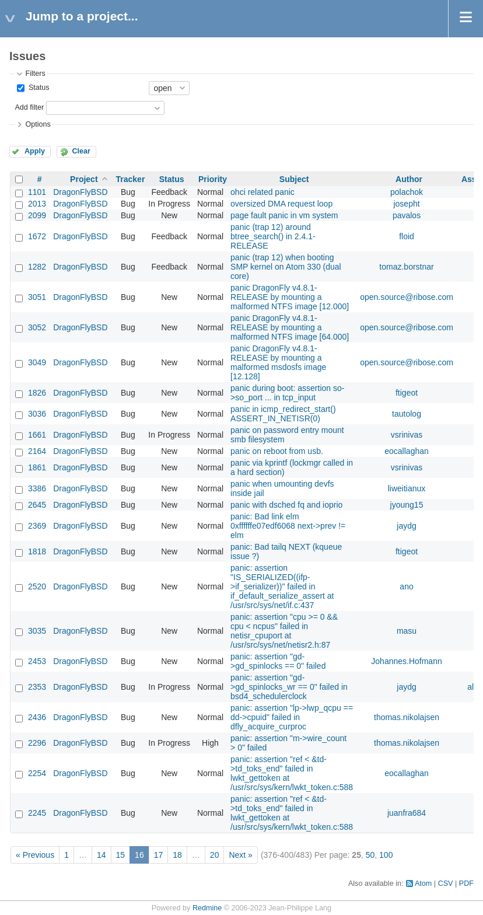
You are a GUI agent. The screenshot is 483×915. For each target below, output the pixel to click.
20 (214, 855)
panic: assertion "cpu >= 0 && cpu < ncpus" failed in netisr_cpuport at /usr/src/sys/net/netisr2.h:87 (284, 630)
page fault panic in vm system (284, 215)
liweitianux (407, 488)
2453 (37, 661)
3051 (37, 297)
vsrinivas (406, 434)
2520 (37, 586)
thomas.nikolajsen (406, 717)
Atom (423, 883)
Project (83, 179)
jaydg (406, 525)
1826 (37, 392)
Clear (81, 151)
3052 (37, 327)
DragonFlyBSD (80, 192)
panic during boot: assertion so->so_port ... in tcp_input (287, 392)
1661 (37, 434)
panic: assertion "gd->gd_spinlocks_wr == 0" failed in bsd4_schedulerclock (289, 687)
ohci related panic (262, 192)
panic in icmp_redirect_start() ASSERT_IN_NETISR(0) (283, 413)
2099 (37, 215)
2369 (37, 525)
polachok (406, 192)
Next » (240, 855)
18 (177, 855)
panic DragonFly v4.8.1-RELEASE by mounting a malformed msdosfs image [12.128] (278, 362)
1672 (37, 236)
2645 (37, 504)
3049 (37, 362)
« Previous (35, 855)
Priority (212, 179)
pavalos (407, 215)
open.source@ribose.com (406, 297)
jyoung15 (407, 504)
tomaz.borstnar (406, 266)
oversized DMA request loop (281, 203)
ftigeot (407, 392)
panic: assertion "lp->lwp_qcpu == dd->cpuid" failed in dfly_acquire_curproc (291, 717)
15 (120, 855)
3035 (37, 630)
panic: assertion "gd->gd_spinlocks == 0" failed (278, 661)
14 (101, 855)
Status (37, 87)
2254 (37, 773)
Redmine (207, 908)
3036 (37, 413)
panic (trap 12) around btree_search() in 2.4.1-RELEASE (273, 236)
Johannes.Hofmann (406, 661)
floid (406, 236)
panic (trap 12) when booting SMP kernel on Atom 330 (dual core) (285, 267)
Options (37, 124)
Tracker (130, 179)
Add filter (29, 107)
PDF (466, 883)
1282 (37, 266)
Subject (294, 179)
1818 (37, 551)
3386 (37, 488)
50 (370, 855)
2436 (37, 717)
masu (406, 630)
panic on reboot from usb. (276, 451)
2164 (37, 451)
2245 (37, 813)
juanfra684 (406, 813)
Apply (34, 151)
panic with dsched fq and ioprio (286, 504)
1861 (37, 467)
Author (409, 179)
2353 (37, 687)
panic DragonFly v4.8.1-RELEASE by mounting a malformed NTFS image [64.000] (289, 327)
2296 (37, 743)
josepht (406, 203)
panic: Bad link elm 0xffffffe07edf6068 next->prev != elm (287, 526)
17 (158, 855)
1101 (37, 192)
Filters (35, 73)
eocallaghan (406, 451)
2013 (37, 203)
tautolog (406, 413)
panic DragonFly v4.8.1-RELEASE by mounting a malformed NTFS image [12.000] (289, 297)
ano (406, 586)
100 (386, 855)
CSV (445, 883)
